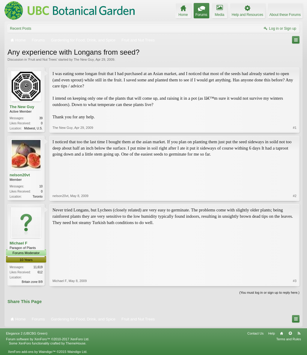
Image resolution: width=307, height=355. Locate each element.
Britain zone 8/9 (32, 282)
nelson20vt (20, 175)
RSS (299, 333)
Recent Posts (20, 28)
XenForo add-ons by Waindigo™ (31, 351)
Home (281, 333)
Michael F (18, 243)
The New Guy (84, 59)
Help (271, 333)
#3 (295, 281)
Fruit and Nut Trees (42, 59)
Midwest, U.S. (33, 128)
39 (41, 118)
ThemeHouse (75, 343)
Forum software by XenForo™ (47, 339)
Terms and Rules (288, 339)
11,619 (38, 267)
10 (41, 186)
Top (290, 333)
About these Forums (285, 15)
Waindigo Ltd (76, 351)
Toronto (38, 196)
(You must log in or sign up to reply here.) (269, 292)
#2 (295, 196)
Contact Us (255, 333)
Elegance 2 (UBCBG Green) (26, 333)
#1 (295, 127)
